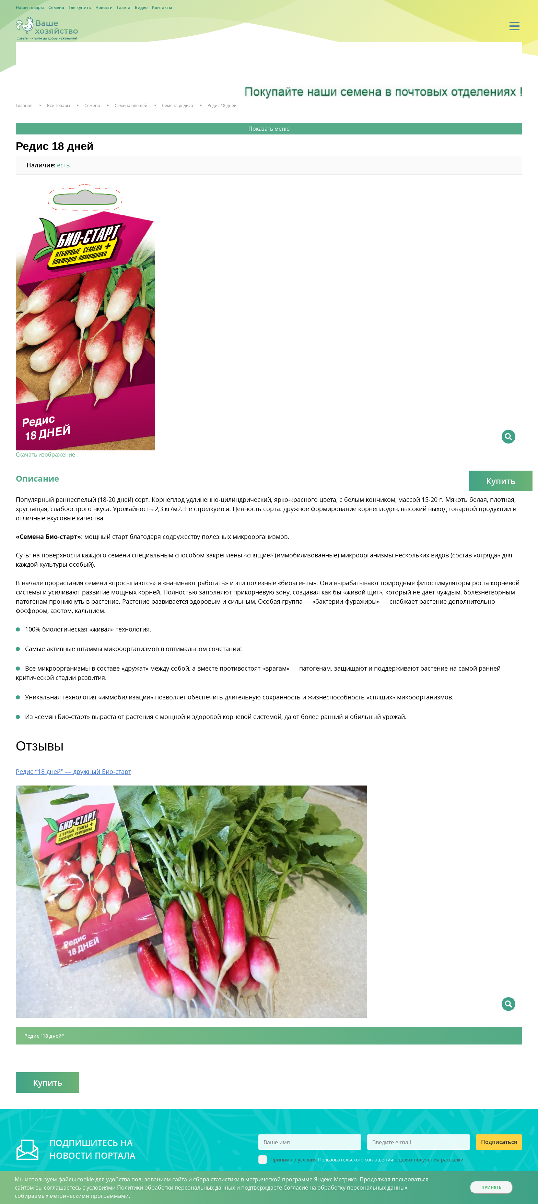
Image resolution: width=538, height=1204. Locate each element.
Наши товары (30, 7)
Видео (141, 7)
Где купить (80, 7)
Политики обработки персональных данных (176, 1187)
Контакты (162, 7)
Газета (123, 7)
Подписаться (499, 1142)
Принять (491, 1187)
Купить (500, 480)
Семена (56, 7)
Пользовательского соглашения (355, 1159)
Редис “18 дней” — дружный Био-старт (73, 771)
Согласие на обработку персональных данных (345, 1187)
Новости (104, 7)
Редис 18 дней (222, 105)
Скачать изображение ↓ (47, 454)
